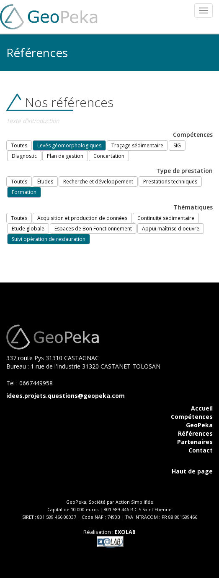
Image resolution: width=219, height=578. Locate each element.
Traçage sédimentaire (137, 145)
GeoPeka (199, 425)
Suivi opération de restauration (48, 239)
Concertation (108, 156)
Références (195, 433)
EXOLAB (125, 532)
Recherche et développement (98, 181)
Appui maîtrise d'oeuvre (170, 228)
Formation (24, 192)
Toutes (19, 145)
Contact (200, 450)
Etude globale (28, 228)
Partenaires (195, 442)
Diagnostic (24, 156)
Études (45, 181)
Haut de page (192, 471)
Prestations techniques (170, 181)
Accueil (202, 408)
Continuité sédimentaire (165, 218)
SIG (177, 145)
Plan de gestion (65, 156)
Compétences (192, 417)
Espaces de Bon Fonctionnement (93, 228)
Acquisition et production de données (82, 218)
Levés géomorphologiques (69, 145)
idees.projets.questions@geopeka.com (65, 396)
